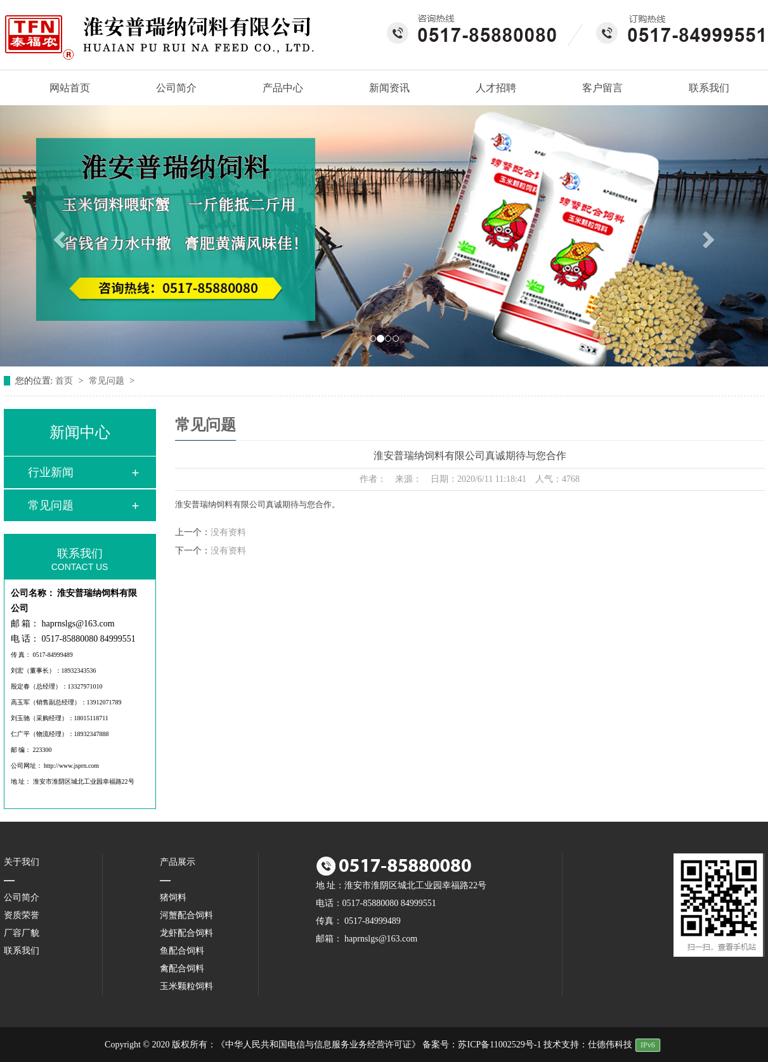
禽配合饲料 (182, 968)
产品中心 (283, 87)
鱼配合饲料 (182, 950)
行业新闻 (51, 472)
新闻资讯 (389, 87)
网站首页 (63, 88)
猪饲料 (173, 897)
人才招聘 (496, 87)
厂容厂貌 (21, 933)
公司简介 (176, 87)
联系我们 (709, 87)
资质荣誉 (21, 915)
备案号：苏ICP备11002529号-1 (481, 1044)
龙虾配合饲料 (186, 933)
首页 (65, 380)
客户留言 (602, 87)
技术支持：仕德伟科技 (587, 1044)
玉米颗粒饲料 (186, 986)
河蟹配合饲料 (186, 915)
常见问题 (108, 380)
